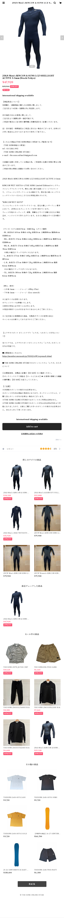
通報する (59, 440)
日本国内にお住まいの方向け (32, 434)
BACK (32, 884)
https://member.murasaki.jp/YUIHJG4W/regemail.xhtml (27, 356)
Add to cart (32, 426)
